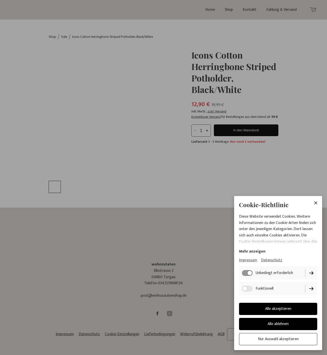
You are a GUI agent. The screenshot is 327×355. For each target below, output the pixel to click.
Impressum (248, 260)
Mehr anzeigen (252, 251)
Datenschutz (271, 260)
